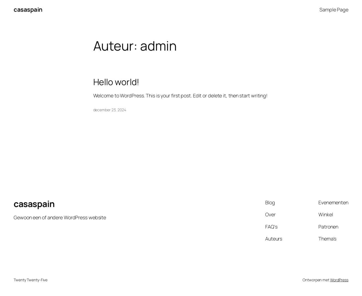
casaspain (28, 9)
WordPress (339, 279)
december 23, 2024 (109, 109)
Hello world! (116, 82)
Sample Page (333, 9)
